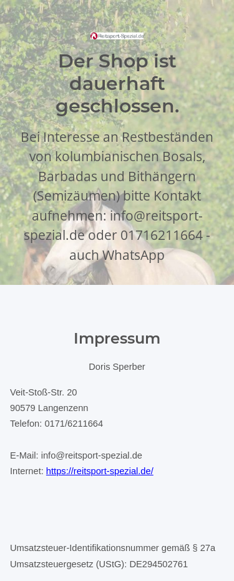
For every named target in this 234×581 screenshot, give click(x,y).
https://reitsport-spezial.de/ (100, 471)
